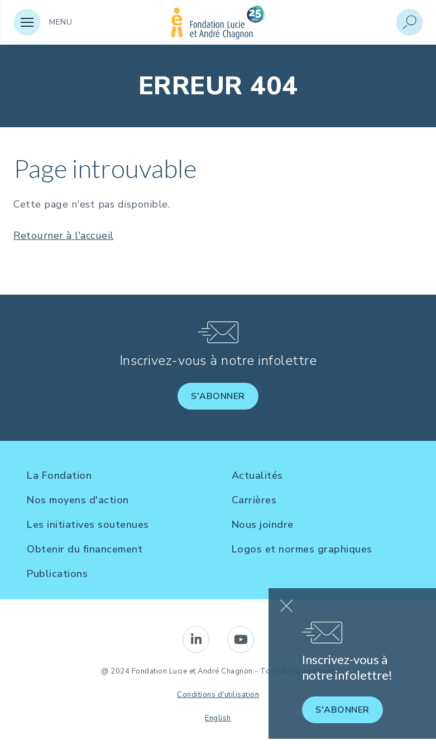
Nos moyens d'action (78, 500)
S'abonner (218, 396)
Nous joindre (263, 524)
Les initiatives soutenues (88, 524)
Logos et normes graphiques (302, 549)
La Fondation (59, 475)
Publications (57, 573)
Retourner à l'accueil (63, 235)
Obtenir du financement (84, 549)
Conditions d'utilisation (218, 695)
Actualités (257, 475)
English (218, 718)
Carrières (254, 500)
